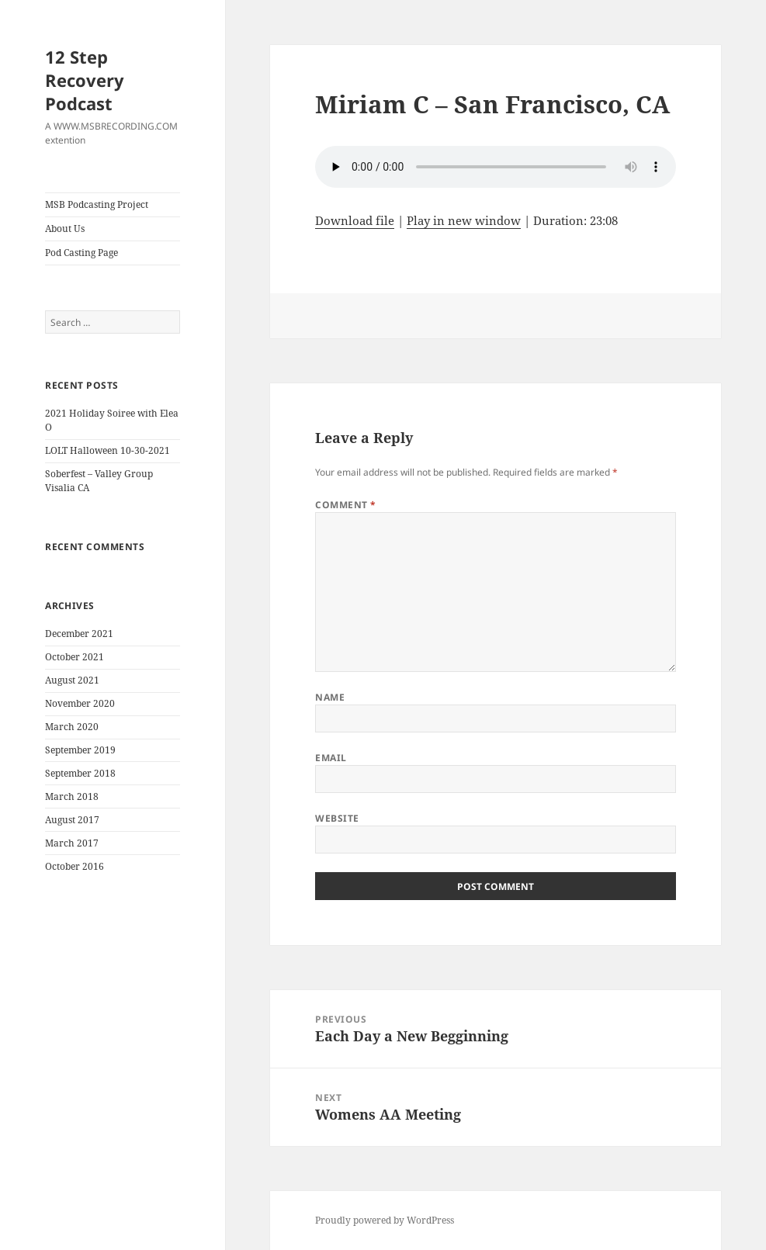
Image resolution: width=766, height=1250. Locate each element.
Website (337, 818)
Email (330, 757)
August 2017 (72, 819)
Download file (354, 220)
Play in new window (464, 220)
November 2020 (80, 703)
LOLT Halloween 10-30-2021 (107, 450)
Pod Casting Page (81, 252)
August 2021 (72, 680)
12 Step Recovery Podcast (84, 80)
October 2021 (74, 656)
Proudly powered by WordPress (384, 1220)
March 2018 (72, 796)
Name (330, 697)
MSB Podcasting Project (96, 204)
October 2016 (74, 866)
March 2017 (72, 843)
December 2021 (79, 633)
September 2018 (80, 773)
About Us (65, 228)
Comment (345, 504)
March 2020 (72, 726)
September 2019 (80, 750)
